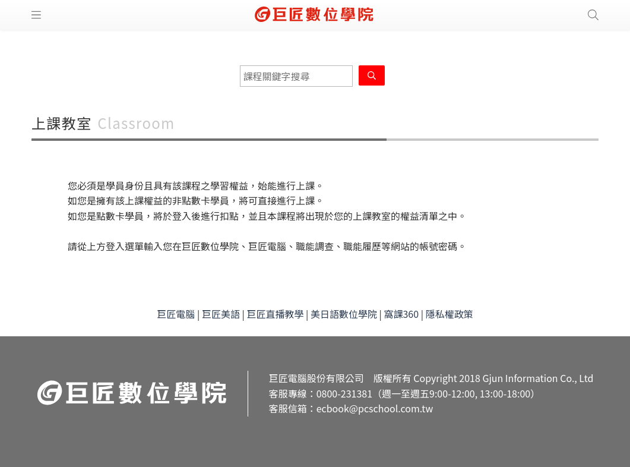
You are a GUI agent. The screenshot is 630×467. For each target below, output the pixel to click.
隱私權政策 (449, 314)
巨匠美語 (221, 314)
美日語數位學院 (344, 314)
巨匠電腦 (176, 314)
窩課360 (401, 314)
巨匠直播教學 (274, 314)
